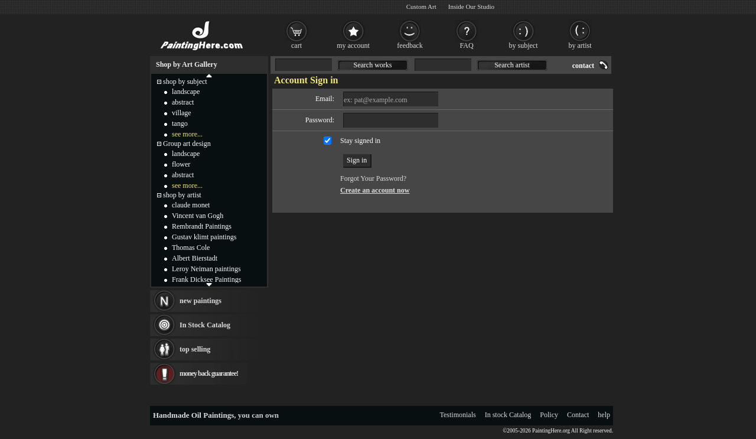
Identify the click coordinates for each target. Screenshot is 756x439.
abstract (183, 102)
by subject (523, 45)
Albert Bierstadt (194, 258)
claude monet (191, 205)
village (181, 113)
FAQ (466, 45)
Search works (373, 65)
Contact (578, 415)
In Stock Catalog (205, 325)
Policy (549, 415)
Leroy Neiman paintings (206, 269)
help (604, 415)
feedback (409, 45)
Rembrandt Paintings (202, 226)
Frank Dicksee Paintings (206, 279)
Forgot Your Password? (373, 178)
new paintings (200, 301)
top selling (195, 349)
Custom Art (421, 6)
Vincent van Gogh (197, 216)
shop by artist (182, 195)
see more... (187, 134)
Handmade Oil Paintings (193, 415)
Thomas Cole (191, 247)
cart (296, 45)
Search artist (512, 65)
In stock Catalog (508, 415)
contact (583, 65)
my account (353, 45)
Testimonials (458, 415)
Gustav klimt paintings (204, 237)
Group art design (187, 143)
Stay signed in (360, 140)
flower (181, 164)
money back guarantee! (209, 373)
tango (180, 123)
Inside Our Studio (471, 6)
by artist (580, 45)
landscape (186, 91)
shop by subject (185, 81)
